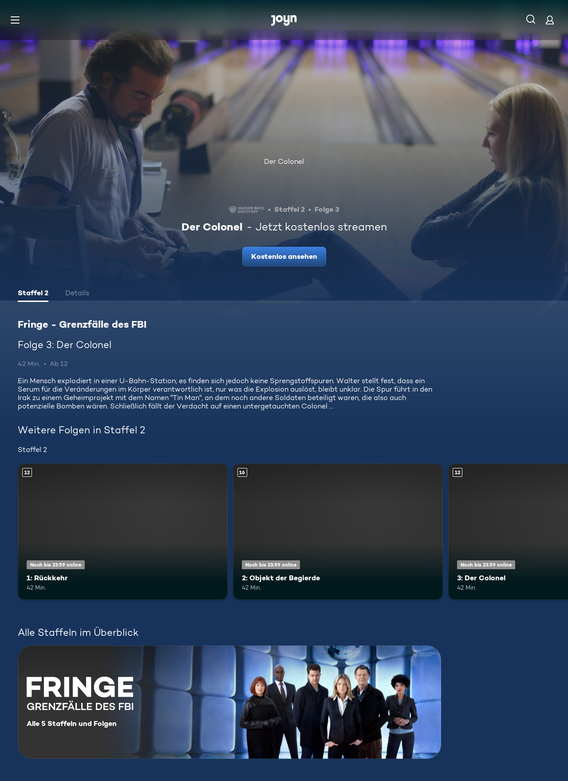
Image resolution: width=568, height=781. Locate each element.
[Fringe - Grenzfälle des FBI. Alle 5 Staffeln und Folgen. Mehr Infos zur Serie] (229, 702)
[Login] (550, 20)
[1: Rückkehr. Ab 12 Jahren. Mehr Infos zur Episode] (123, 532)
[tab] (33, 294)
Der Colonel (284, 161)
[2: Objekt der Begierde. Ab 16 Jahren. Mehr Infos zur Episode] (338, 532)
